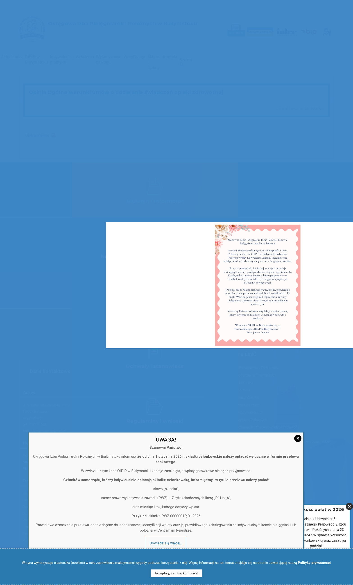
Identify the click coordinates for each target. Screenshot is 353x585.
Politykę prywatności (314, 563)
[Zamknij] (349, 499)
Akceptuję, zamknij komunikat (176, 573)
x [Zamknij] (276, 221)
